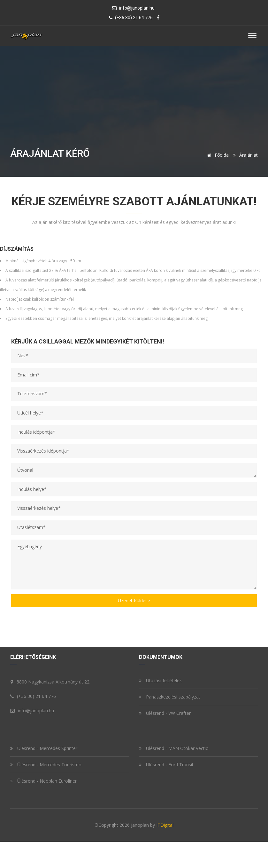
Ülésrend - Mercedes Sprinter (43, 748)
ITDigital (164, 825)
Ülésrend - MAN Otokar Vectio (174, 748)
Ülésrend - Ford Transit (166, 765)
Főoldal (217, 155)
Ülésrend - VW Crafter (165, 713)
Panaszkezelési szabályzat (169, 697)
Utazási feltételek (160, 680)
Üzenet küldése (134, 600)
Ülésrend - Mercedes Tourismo (45, 765)
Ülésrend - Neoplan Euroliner (43, 781)
